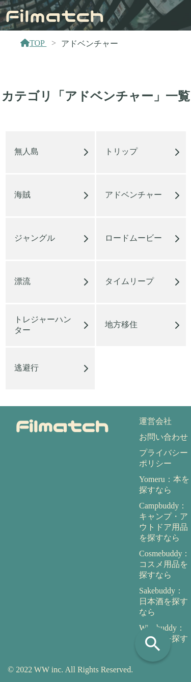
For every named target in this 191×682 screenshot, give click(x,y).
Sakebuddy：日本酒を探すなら (163, 601)
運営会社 (155, 421)
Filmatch (54, 14)
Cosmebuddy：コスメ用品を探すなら (164, 564)
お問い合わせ (163, 437)
